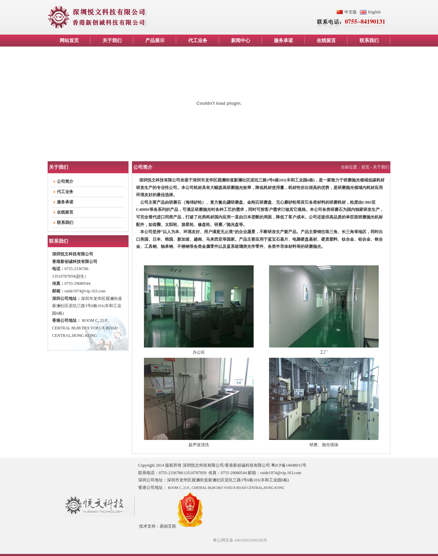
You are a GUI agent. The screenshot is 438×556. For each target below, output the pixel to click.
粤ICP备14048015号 (288, 465)
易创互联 (168, 526)
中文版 (350, 12)
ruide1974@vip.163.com (85, 291)
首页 (365, 167)
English (374, 12)
